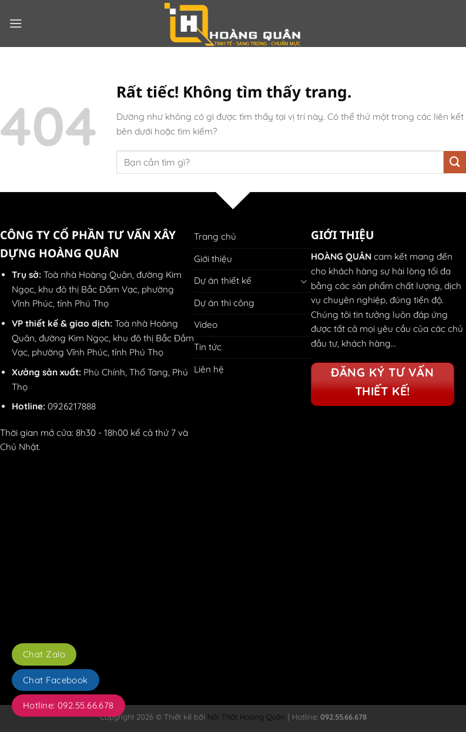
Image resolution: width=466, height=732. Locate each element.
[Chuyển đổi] (304, 281)
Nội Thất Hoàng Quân (245, 716)
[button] (15, 23)
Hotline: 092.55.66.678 (68, 705)
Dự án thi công (224, 302)
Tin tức (208, 346)
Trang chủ (215, 236)
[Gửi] (455, 162)
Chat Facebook (55, 680)
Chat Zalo (44, 654)
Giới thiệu (213, 258)
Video (205, 324)
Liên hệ (209, 369)
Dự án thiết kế (223, 280)
